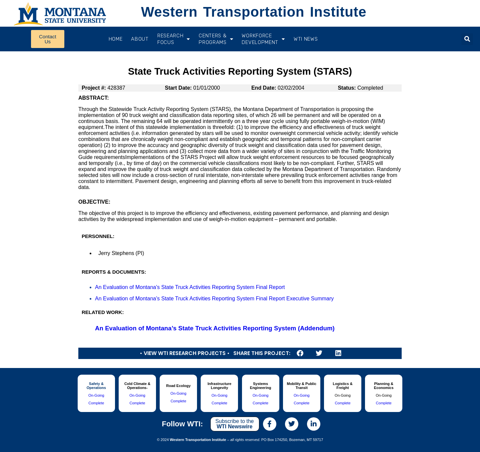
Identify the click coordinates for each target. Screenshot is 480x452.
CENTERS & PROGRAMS (216, 39)
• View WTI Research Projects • (185, 353)
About (140, 39)
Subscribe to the (234, 423)
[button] (467, 39)
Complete (96, 403)
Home (116, 39)
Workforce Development (263, 39)
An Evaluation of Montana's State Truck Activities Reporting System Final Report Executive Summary (214, 298)
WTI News (306, 39)
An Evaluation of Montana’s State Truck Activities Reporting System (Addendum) (215, 328)
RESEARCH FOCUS (173, 39)
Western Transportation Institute (253, 12)
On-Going (96, 395)
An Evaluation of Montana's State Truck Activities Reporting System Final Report (190, 287)
